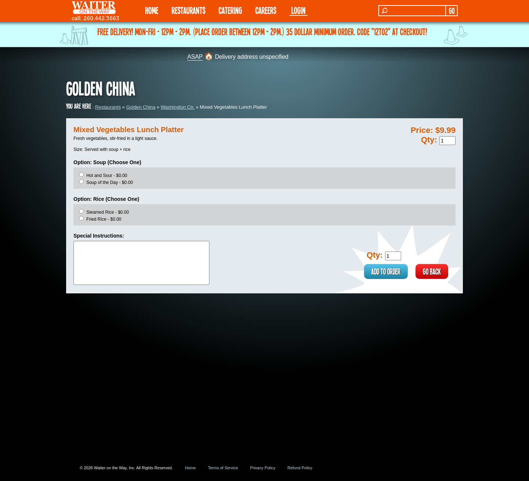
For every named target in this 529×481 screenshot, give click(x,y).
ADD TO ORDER (385, 271)
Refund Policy (299, 468)
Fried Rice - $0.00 (103, 219)
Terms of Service (223, 468)
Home (190, 468)
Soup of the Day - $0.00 (109, 182)
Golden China (140, 107)
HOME (151, 10)
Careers (265, 10)
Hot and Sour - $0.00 (106, 175)
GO (451, 10)
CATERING (230, 10)
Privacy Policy (262, 468)
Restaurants (108, 107)
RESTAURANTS (188, 10)
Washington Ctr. (177, 107)
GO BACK (432, 271)
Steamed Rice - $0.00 (107, 212)
